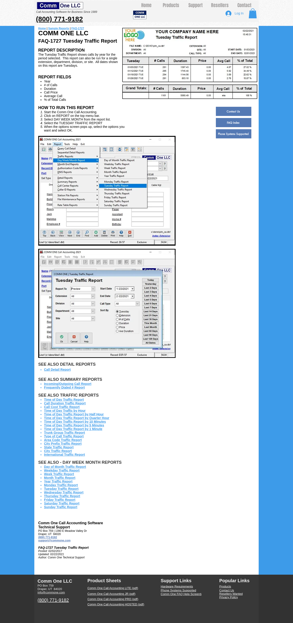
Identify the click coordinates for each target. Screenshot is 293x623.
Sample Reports (58, 28)
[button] (253, 13)
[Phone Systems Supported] (233, 133)
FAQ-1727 (77, 28)
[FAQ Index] (233, 122)
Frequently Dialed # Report (64, 387)
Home (42, 28)
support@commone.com (54, 540)
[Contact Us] (233, 111)
